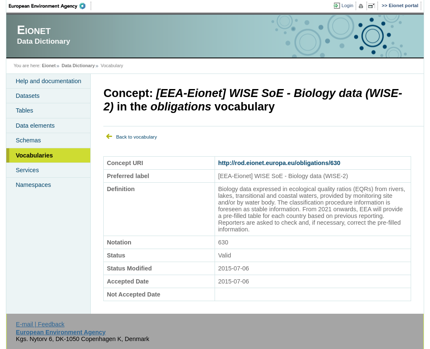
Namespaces (33, 184)
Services (27, 170)
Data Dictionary (78, 65)
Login (347, 5)
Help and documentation (48, 81)
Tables (24, 110)
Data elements (35, 125)
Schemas (28, 140)
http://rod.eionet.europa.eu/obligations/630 (279, 163)
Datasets (27, 95)
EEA (50, 6)
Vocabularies (34, 155)
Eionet (49, 65)
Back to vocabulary (136, 136)
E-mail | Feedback (40, 324)
